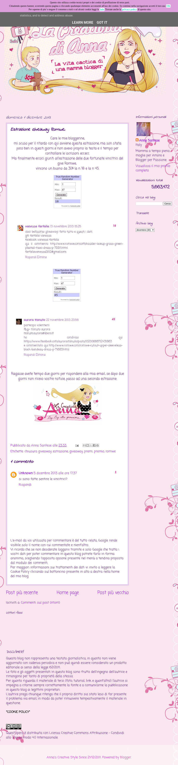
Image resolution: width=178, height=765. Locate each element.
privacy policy (129, 9)
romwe (111, 451)
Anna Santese (42, 445)
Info (102, 9)
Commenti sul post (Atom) (40, 602)
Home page (68, 593)
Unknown (26, 473)
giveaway (76, 451)
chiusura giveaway (38, 451)
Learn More (82, 22)
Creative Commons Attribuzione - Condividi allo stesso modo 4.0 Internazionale (65, 735)
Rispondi (25, 484)
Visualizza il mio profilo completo (153, 168)
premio (99, 451)
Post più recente (22, 593)
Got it (102, 22)
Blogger (125, 757)
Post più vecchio (113, 593)
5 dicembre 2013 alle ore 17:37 (55, 473)
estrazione (60, 451)
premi (88, 451)
